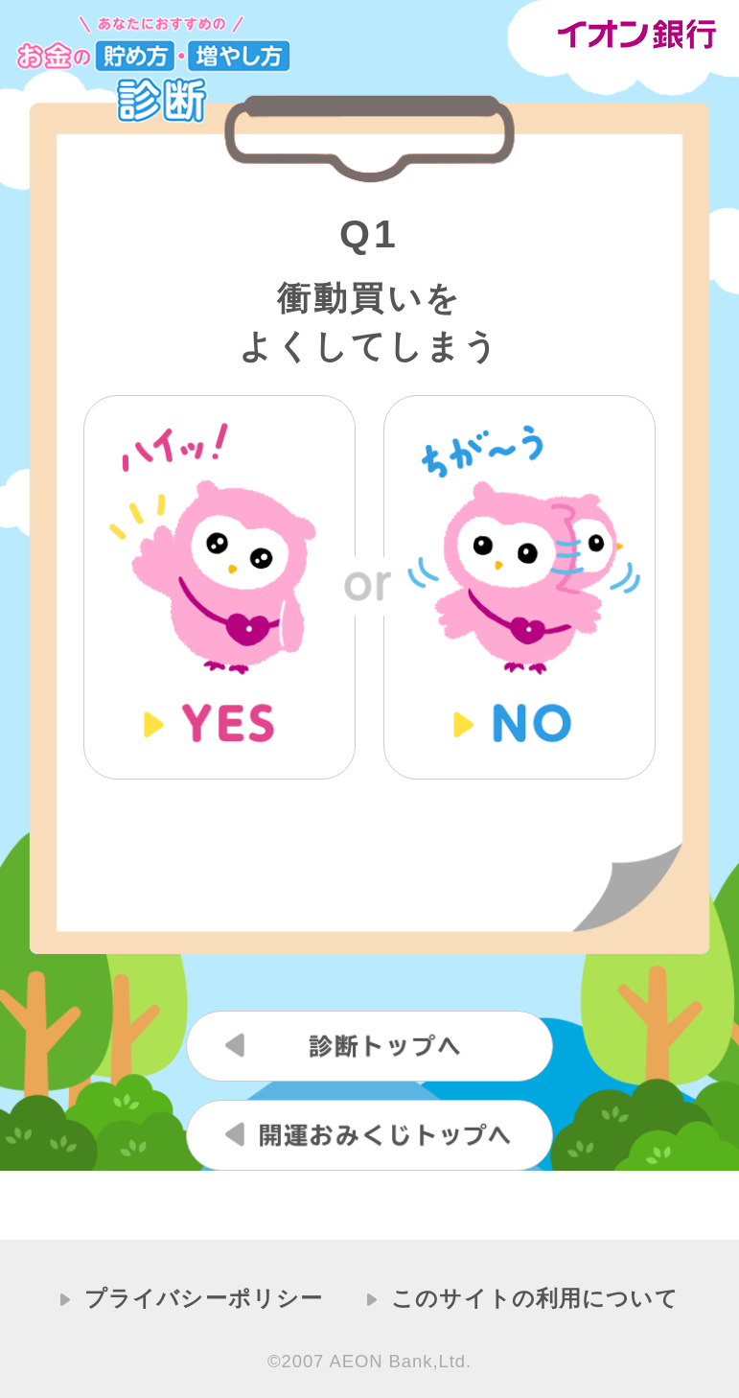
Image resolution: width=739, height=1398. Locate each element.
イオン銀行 (639, 34)
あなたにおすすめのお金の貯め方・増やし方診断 (152, 69)
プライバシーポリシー (203, 1299)
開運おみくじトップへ (369, 1135)
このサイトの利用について (535, 1299)
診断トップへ (369, 1046)
